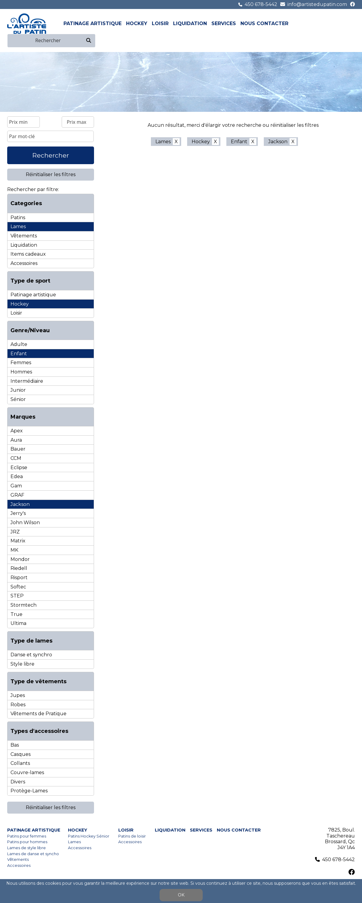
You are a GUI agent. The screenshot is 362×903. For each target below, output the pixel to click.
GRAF (17, 495)
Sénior (18, 399)
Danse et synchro (31, 655)
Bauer (17, 449)
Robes (17, 704)
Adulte (18, 344)
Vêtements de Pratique (38, 713)
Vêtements (23, 236)
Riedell (18, 568)
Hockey (136, 23)
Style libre (22, 664)
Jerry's (18, 513)
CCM (15, 458)
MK (14, 550)
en (351, 23)
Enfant (18, 353)
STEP (17, 596)
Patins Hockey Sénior (88, 836)
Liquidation (190, 23)
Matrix (17, 541)
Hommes (21, 372)
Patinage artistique (92, 23)
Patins (17, 217)
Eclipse (18, 467)
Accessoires (23, 263)
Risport (19, 577)
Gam (16, 486)
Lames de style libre (26, 848)
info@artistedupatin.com (317, 4)
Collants (20, 763)
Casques (20, 754)
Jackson (20, 504)
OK (181, 895)
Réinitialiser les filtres (50, 174)
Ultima (18, 623)
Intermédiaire (26, 381)
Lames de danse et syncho (33, 854)
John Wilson (25, 522)
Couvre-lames (27, 772)
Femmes (20, 362)
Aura (16, 440)
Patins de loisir (132, 836)
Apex (16, 431)
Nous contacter (264, 23)
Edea (16, 476)
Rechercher (50, 155)
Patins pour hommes (27, 842)
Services (223, 23)
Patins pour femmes (26, 836)
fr (344, 23)
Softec (18, 587)
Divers (17, 782)
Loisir (160, 23)
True (16, 614)
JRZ (15, 532)
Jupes (17, 695)
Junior (18, 390)
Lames (18, 226)
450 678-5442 (261, 4)
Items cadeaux (28, 254)
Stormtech (23, 605)
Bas (14, 745)
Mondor (20, 559)
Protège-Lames (29, 791)
